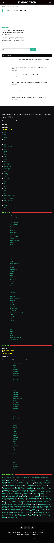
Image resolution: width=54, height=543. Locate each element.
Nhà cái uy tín (26, 503)
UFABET (6, 159)
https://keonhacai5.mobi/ (24, 491)
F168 (33, 495)
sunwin (5, 141)
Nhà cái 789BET (14, 224)
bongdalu (12, 296)
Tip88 (32, 504)
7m (42, 498)
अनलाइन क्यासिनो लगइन (41, 482)
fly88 (13, 477)
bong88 (15, 439)
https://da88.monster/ (40, 503)
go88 (29, 498)
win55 (49, 499)
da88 (6, 507)
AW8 (34, 482)
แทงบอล (5, 137)
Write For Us (34, 534)
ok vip (5, 176)
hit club (12, 244)
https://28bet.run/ (7, 512)
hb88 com (13, 490)
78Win (12, 323)
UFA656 (13, 482)
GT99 (27, 512)
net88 (42, 493)
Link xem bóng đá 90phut (16, 312)
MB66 (48, 482)
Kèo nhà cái (19, 503)
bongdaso (12, 300)
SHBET (12, 253)
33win (4, 515)
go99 (35, 483)
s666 (12, 514)
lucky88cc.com (36, 493)
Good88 (18, 501)
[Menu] (50, 2)
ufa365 (4, 482)
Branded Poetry (17, 363)
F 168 (14, 417)
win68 (7, 515)
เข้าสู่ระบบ (12, 267)
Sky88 (32, 503)
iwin (22, 499)
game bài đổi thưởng (23, 480)
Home (9, 532)
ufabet (12, 325)
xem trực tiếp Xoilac (8, 200)
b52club (12, 335)
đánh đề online (13, 316)
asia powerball (41, 480)
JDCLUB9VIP (45, 501)
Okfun (25, 477)
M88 (7, 506)
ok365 (19, 506)
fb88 (5, 197)
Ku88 (3, 503)
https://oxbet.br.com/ (8, 498)
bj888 (14, 449)
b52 (20, 509)
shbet (5, 188)
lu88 (17, 493)
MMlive (41, 511)
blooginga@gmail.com (8, 126)
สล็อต (5, 132)
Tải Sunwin (13, 327)
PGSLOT (11, 511)
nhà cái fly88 (13, 308)
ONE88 (38, 506)
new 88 (12, 255)
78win (29, 477)
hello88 (15, 410)
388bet (41, 507)
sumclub (6, 205)
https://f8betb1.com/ (15, 263)
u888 (47, 483)
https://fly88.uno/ (17, 495)
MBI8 (40, 501)
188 (4, 183)
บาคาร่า (5, 154)
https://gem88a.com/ (25, 493)
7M (48, 485)
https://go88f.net (39, 512)
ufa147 (47, 480)
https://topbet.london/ (41, 485)
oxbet (18, 507)
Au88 (11, 246)
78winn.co (12, 292)
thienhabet (15, 437)
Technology (6, 27)
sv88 (44, 511)
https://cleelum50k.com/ (9, 136)
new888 (12, 230)
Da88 (40, 504)
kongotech (34, 538)
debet (4, 501)
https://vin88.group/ (15, 279)
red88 (25, 507)
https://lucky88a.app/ (19, 504)
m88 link (12, 314)
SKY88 (19, 488)
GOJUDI (4, 477)
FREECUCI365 (30, 496)
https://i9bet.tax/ (26, 506)
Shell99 (15, 427)
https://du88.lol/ (7, 163)
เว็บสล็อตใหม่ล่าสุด (8, 146)
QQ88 (14, 454)
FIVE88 (25, 515)
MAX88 (29, 515)
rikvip (25, 498)
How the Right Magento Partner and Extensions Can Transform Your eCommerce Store (30, 60)
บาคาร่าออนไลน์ (14, 222)
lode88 (30, 507)
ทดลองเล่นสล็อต (14, 339)
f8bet (14, 458)
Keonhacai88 (47, 506)
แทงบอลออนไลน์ (14, 218)
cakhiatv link (13, 310)
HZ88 (13, 479)
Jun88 (44, 514)
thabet (12, 290)
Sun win (8, 501)
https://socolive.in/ (14, 240)
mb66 (48, 515)
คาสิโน (5, 147)
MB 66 (12, 271)
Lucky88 (45, 487)
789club (21, 498)
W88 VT (6, 181)
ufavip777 (23, 501)
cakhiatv (9, 496)
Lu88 (49, 491)
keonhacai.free (6, 493)
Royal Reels (6, 169)
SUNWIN (9, 487)
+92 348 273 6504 (7, 129)
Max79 (12, 333)
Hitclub (5, 191)
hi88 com (34, 515)
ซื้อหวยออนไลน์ (16, 402)
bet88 (39, 483)
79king (4, 485)
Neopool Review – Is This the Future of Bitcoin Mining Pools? (25, 74)
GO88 (23, 511)
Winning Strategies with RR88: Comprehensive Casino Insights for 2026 (29, 82)
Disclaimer (41, 532)
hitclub (46, 493)
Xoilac (24, 509)
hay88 (12, 515)
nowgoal (29, 499)
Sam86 (4, 496)
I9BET (13, 487)
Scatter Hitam (16, 379)
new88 (12, 281)
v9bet (14, 429)
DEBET (24, 488)
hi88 (14, 456)
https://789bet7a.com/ (41, 496)
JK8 (24, 482)
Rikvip (17, 487)
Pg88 (39, 509)
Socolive (5, 491)
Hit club (29, 501)
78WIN (12, 261)
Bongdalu (10, 491)
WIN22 (33, 506)
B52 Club (31, 512)
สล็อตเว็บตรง (6, 142)
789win (15, 400)
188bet (19, 496)
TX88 (16, 515)
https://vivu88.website (15, 337)
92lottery (6, 186)
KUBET (4, 487)
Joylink (45, 495)
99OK (19, 511)
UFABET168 (16, 423)
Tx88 (7, 503)
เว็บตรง (14, 367)
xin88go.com (13, 506)
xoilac (41, 495)
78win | (33, 477)
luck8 (11, 275)
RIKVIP (12, 304)
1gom (24, 499)
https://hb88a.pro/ (14, 232)
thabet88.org (39, 487)
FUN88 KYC (48, 488)
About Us (25, 532)
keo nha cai (10, 517)
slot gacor (38, 488)
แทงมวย (17, 477)
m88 (11, 273)
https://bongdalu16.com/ (16, 298)
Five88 (45, 491)
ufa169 (9, 482)
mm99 (14, 412)
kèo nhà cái (6, 178)
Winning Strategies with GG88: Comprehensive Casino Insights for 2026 (29, 97)
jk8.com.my (33, 490)
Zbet (14, 503)
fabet (5, 203)
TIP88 (20, 515)
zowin (5, 207)
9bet (5, 180)
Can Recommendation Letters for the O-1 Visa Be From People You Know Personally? (28, 68)
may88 (4, 509)
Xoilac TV (28, 509)
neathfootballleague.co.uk (16, 483)
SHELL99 (14, 488)
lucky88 (11, 507)
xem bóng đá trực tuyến (9, 198)
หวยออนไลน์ (6, 175)
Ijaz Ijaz (5, 34)
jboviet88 (15, 435)
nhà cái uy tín (5, 499)
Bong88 (5, 161)
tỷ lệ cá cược (46, 498)
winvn (11, 277)
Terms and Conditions (22, 534)
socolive (38, 498)
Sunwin (14, 447)
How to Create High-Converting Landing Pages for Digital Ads (13, 31)
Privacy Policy (17, 532)
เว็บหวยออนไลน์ (7, 166)
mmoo (12, 248)
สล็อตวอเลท (13, 238)
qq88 (31, 483)
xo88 (37, 507)
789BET (6, 151)
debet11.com (35, 491)
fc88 (11, 251)
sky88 (41, 491)
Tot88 (36, 504)
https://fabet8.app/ (7, 504)
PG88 (5, 193)
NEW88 (16, 514)
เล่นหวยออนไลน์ (14, 220)
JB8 (19, 485)
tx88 (15, 507)
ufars (21, 477)
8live (34, 507)
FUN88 (9, 477)
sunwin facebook (6, 488)
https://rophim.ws (37, 514)
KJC (11, 228)
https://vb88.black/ (8, 164)
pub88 (46, 507)
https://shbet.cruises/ (18, 398)
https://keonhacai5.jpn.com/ (27, 487)
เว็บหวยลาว (15, 433)
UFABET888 (7, 168)
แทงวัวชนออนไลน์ (33, 480)
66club (5, 185)
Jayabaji (29, 485)
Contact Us (33, 532)
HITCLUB (12, 306)
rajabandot (15, 392)
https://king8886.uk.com (9, 195)
